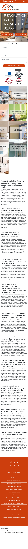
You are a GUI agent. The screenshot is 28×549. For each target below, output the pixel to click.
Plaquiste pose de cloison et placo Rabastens (14, 503)
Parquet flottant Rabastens (14, 500)
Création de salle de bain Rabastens (14, 489)
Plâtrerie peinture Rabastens (14, 506)
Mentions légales (19, 532)
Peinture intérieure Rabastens (13, 477)
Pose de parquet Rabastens (14, 492)
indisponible (7, 1)
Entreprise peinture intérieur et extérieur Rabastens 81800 (14, 518)
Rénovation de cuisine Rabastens (14, 483)
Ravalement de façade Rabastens (14, 509)
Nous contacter (21, 34)
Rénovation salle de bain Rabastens (14, 497)
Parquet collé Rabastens (14, 495)
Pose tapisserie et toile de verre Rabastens (14, 475)
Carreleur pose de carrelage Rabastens (14, 514)
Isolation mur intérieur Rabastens (14, 472)
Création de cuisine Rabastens (14, 512)
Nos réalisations (7, 34)
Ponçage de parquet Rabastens (14, 480)
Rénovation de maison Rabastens (14, 486)
